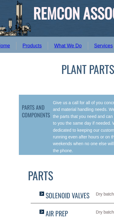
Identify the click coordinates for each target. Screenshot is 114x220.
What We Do (67, 45)
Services (103, 45)
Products (32, 45)
